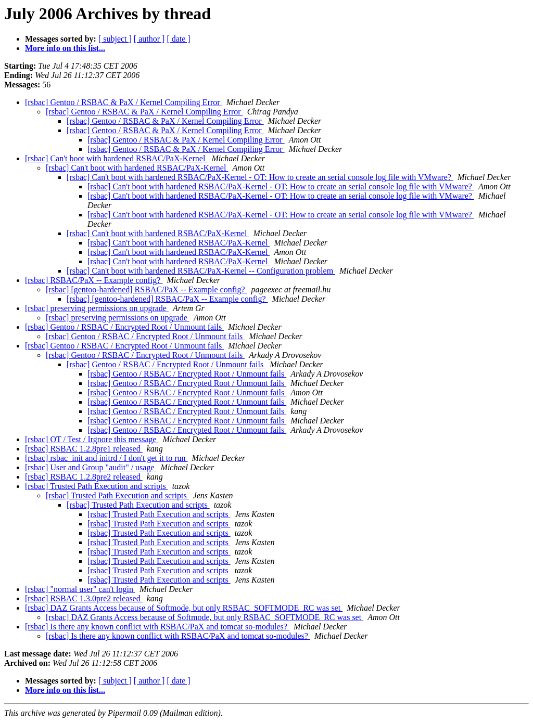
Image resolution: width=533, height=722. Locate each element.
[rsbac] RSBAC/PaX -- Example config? (93, 280)
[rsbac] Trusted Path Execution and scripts (96, 486)
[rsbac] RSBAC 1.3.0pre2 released (84, 598)
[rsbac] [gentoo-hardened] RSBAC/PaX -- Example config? (146, 289)
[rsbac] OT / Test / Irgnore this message (92, 439)
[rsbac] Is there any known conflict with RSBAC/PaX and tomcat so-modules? (157, 626)
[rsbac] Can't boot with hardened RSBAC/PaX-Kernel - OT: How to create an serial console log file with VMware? (260, 177)
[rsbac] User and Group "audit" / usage (91, 467)
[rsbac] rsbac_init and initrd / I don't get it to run (106, 458)
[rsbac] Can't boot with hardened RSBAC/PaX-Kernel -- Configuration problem (201, 270)
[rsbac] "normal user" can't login (80, 589)
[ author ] (149, 38)
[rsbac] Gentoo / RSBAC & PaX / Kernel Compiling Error (123, 102)
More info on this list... (65, 48)
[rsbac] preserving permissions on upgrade (97, 308)
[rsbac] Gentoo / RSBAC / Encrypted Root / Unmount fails (124, 327)
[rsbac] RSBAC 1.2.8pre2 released (84, 476)
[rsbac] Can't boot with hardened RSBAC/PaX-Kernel (116, 158)
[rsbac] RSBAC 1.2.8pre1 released (84, 448)
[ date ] (178, 38)
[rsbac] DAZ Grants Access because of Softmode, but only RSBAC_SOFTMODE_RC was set (183, 607)
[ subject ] (115, 38)
